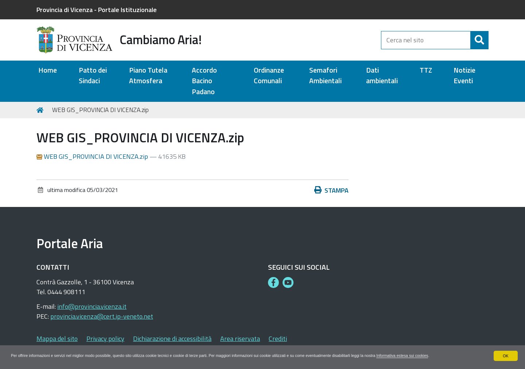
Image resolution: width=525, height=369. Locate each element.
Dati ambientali (382, 75)
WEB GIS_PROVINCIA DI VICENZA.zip (92, 156)
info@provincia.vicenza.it (92, 306)
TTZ (426, 70)
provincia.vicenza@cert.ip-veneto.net (101, 316)
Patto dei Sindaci (93, 75)
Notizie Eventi (464, 75)
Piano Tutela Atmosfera (148, 75)
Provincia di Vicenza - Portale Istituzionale (96, 10)
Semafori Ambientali (325, 75)
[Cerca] (479, 40)
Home (47, 70)
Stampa (331, 190)
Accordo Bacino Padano (204, 81)
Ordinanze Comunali (269, 75)
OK (505, 348)
